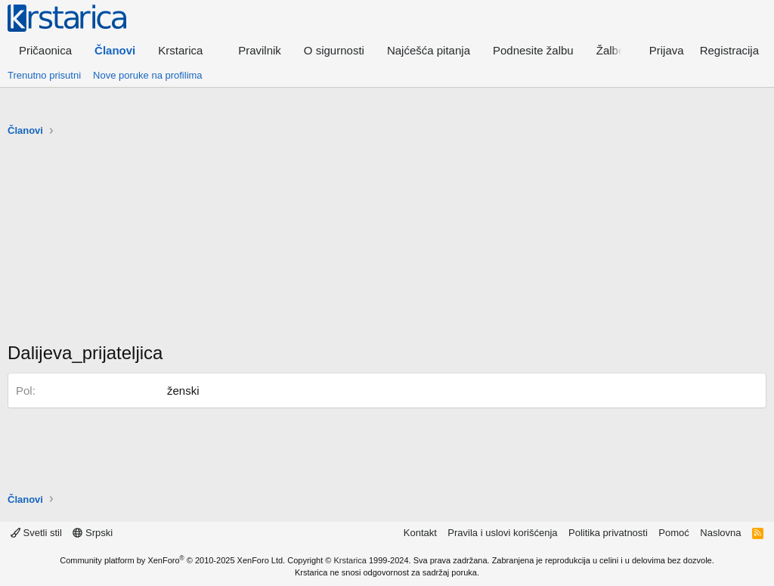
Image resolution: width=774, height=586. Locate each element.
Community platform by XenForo (172, 560)
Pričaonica (45, 50)
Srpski (93, 532)
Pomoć (673, 532)
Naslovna (720, 532)
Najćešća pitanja (428, 50)
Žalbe (610, 50)
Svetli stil (36, 532)
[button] (187, 50)
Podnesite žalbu (533, 50)
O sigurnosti (334, 50)
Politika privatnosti (608, 532)
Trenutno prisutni (44, 75)
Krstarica (350, 560)
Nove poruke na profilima (148, 75)
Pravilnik (259, 50)
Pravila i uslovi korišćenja (502, 532)
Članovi (114, 50)
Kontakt (420, 532)
